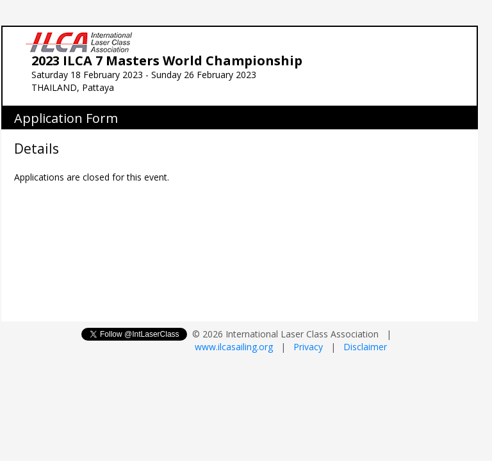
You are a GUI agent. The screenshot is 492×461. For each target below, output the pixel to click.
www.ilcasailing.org (234, 347)
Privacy (308, 347)
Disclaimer (365, 347)
